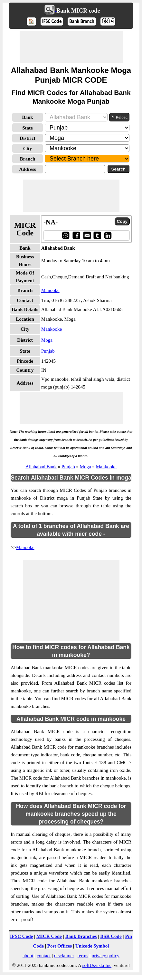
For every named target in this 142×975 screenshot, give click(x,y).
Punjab (48, 351)
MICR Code (49, 936)
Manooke (50, 290)
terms (83, 955)
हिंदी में (108, 21)
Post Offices (59, 946)
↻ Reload (119, 117)
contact (44, 955)
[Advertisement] (71, 47)
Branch (27, 158)
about (28, 955)
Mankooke (51, 329)
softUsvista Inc (96, 965)
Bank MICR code (78, 10)
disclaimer (64, 955)
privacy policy (105, 955)
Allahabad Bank (41, 466)
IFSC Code (52, 21)
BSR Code (110, 936)
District (27, 138)
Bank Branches (81, 936)
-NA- (50, 222)
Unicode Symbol (92, 946)
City (27, 148)
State (27, 127)
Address (27, 169)
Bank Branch (81, 21)
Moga (46, 340)
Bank (27, 117)
